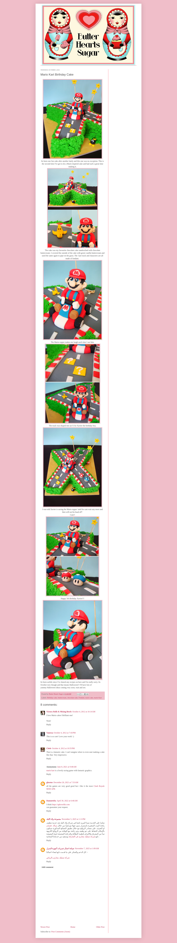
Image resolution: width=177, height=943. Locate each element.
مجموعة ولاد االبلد (53, 819)
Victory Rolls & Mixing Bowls (59, 712)
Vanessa (49, 733)
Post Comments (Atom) (60, 932)
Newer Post (45, 927)
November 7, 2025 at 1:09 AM (87, 848)
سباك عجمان (51, 826)
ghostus (49, 782)
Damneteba (51, 801)
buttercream (62, 698)
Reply (48, 724)
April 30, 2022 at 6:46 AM (67, 801)
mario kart (50, 770)
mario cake (89, 698)
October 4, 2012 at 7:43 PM (65, 733)
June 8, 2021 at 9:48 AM (66, 767)
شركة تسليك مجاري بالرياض (58, 858)
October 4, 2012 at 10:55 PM (63, 748)
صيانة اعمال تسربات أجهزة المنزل (60, 848)
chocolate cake (72, 698)
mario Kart (98, 698)
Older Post (100, 927)
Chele (48, 748)
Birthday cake (52, 698)
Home (73, 927)
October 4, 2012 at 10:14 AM (83, 712)
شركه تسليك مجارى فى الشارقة (82, 837)
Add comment (47, 867)
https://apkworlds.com (61, 804)
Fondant (81, 698)
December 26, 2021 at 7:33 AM (66, 782)
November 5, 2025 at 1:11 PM (73, 819)
